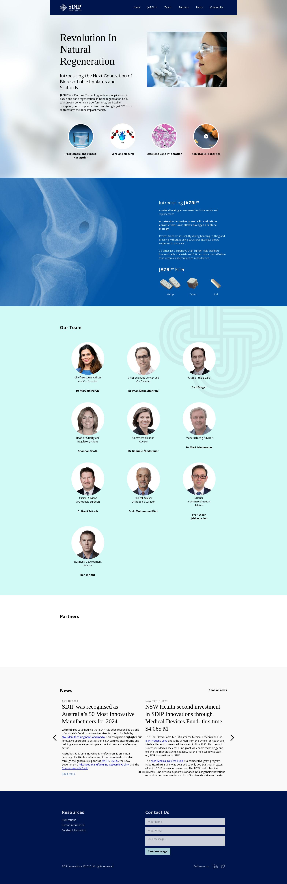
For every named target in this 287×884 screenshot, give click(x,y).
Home (136, 7)
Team (167, 7)
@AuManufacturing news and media (83, 737)
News (199, 7)
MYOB (105, 761)
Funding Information (74, 830)
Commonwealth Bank (75, 768)
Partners (184, 7)
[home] (70, 6)
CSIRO (114, 761)
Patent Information (73, 825)
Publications (69, 820)
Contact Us (216, 7)
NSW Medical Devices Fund (167, 761)
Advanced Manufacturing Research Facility (104, 764)
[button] (55, 737)
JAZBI (152, 7)
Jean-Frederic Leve (156, 740)
